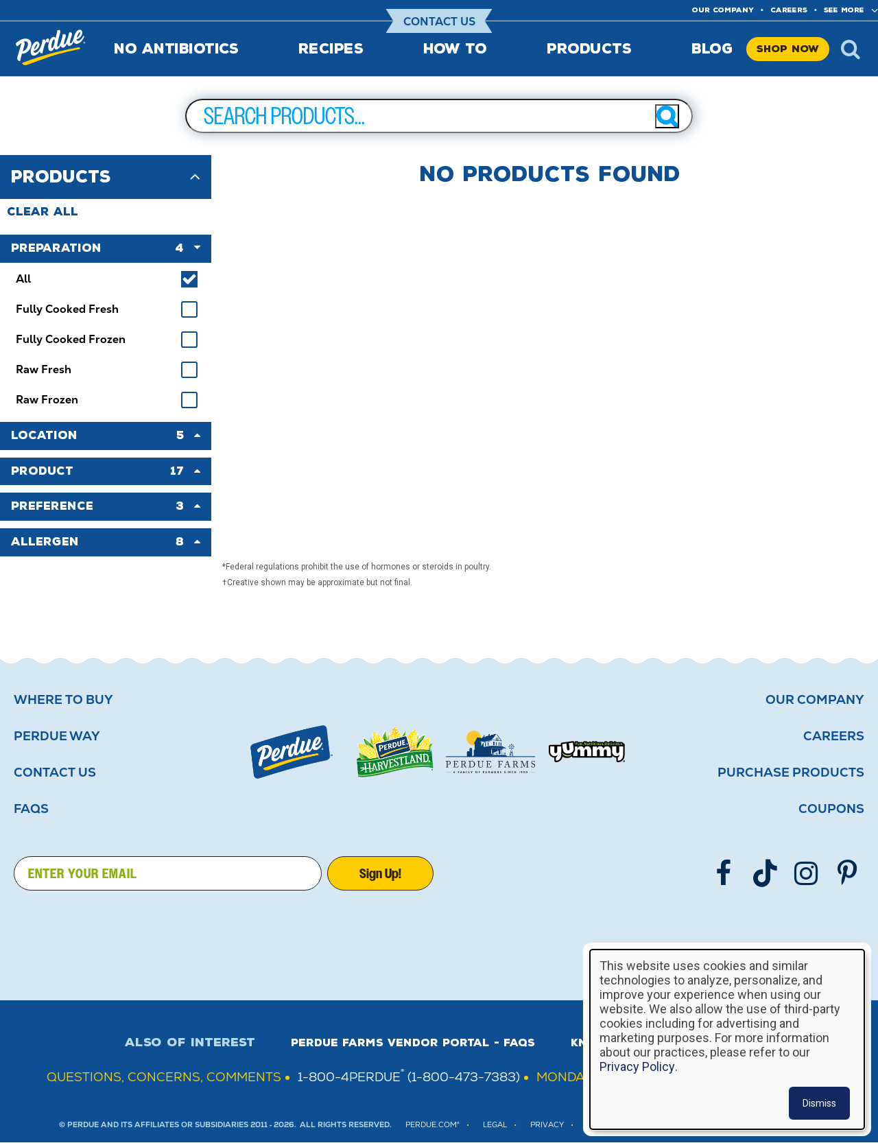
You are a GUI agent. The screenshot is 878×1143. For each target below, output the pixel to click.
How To (455, 48)
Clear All (42, 211)
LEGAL (495, 1125)
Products (589, 48)
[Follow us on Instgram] (806, 873)
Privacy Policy (637, 1066)
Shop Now (788, 49)
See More (844, 9)
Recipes (331, 48)
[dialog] (727, 1039)
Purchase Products (790, 772)
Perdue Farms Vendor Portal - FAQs (413, 1043)
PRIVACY (547, 1125)
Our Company (815, 700)
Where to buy (63, 700)
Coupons (831, 809)
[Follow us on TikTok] (765, 873)
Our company (723, 9)
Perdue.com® (432, 1125)
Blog (712, 48)
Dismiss (819, 1103)
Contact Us (439, 21)
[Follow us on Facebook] (724, 873)
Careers (788, 9)
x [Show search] (850, 48)
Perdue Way (57, 736)
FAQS (31, 809)
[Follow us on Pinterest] (847, 873)
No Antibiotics (176, 48)
